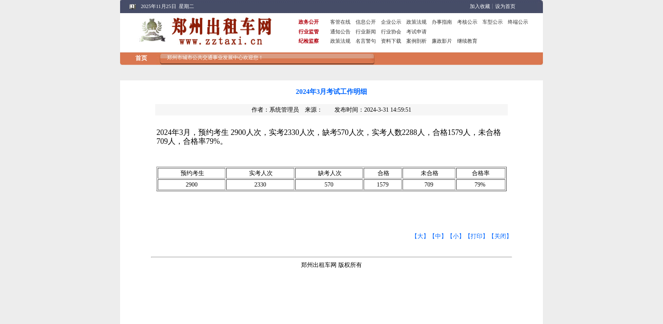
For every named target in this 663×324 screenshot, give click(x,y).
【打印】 (476, 236)
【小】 (456, 236)
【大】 (420, 236)
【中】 (438, 236)
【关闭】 (500, 236)
